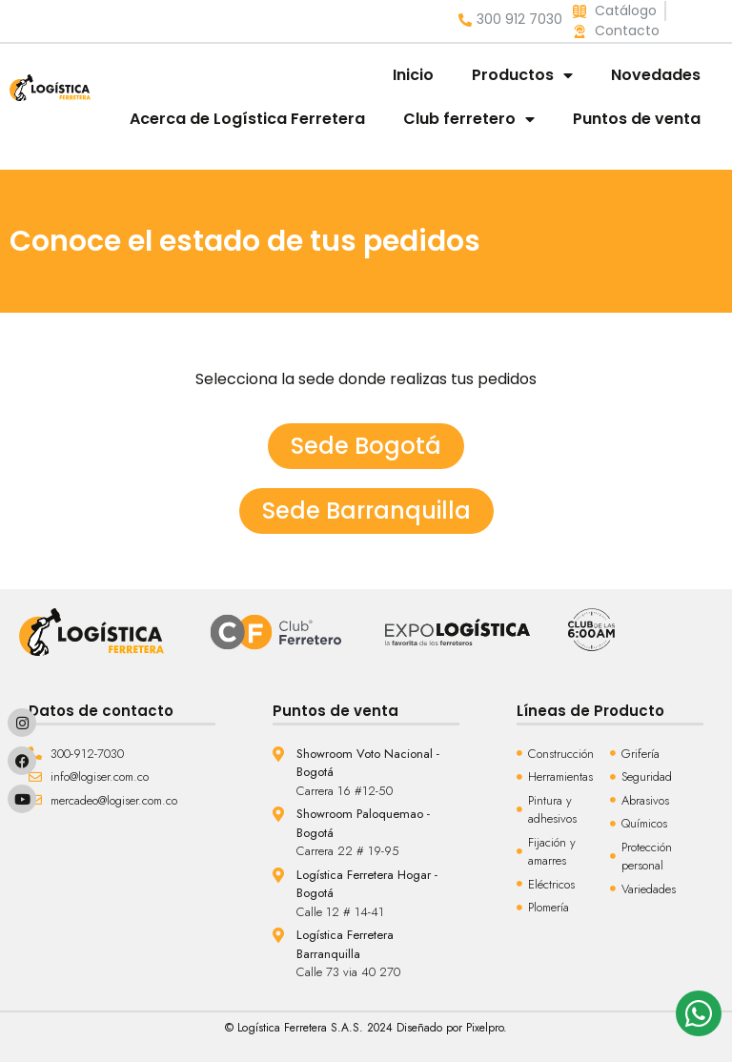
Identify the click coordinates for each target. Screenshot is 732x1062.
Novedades (656, 75)
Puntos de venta (637, 119)
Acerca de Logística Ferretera (247, 119)
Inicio (413, 75)
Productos (522, 75)
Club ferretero (469, 119)
